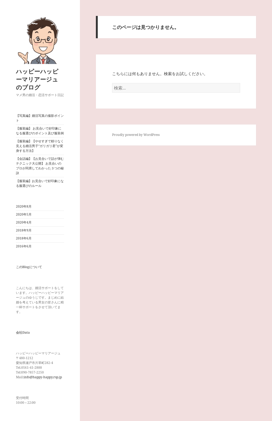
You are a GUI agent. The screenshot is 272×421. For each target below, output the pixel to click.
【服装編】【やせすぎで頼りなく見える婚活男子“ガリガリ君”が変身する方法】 (40, 146)
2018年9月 (24, 230)
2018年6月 (24, 238)
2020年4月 (24, 222)
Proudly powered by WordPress (136, 134)
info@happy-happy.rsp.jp (43, 377)
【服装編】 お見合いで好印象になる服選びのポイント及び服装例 (40, 130)
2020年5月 (24, 214)
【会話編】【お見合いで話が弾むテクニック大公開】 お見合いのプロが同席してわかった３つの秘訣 (40, 165)
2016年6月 (24, 246)
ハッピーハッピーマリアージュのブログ (37, 79)
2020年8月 (24, 206)
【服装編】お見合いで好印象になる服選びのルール (40, 183)
